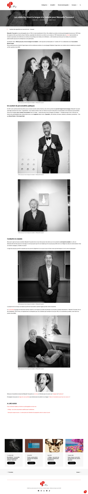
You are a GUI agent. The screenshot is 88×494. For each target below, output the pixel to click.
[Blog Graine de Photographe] (12, 5)
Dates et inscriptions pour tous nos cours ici (59, 397)
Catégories (44, 5)
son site (36, 394)
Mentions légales (46, 488)
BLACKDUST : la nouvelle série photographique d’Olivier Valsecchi (13, 459)
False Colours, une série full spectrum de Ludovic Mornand (74, 459)
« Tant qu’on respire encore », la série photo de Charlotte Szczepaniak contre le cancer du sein (28, 412)
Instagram (54, 394)
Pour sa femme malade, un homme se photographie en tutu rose (21, 406)
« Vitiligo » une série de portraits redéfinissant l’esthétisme (20, 409)
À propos (74, 5)
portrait (68, 35)
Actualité (53, 5)
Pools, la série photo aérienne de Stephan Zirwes (32, 459)
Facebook (60, 394)
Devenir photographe (64, 5)
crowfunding (11, 309)
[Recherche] (80, 5)
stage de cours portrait (24, 397)
